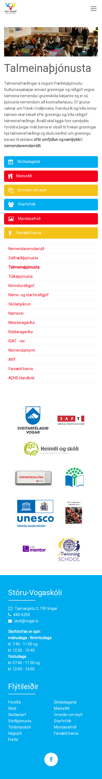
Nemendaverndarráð (26, 249)
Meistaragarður (21, 322)
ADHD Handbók (21, 378)
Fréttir (13, 739)
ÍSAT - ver (16, 341)
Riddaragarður (20, 332)
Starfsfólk (62, 721)
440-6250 (21, 615)
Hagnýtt (15, 733)
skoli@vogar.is (26, 621)
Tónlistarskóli (19, 727)
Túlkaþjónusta (20, 276)
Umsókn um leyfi (68, 714)
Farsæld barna (20, 369)
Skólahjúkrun (19, 304)
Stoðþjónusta (19, 721)
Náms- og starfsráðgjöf (28, 295)
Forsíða (14, 702)
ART (12, 359)
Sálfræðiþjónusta (23, 258)
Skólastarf (17, 714)
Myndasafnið (65, 727)
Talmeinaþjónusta (23, 267)
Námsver (16, 313)
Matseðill (61, 708)
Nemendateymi (21, 350)
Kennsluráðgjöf (21, 285)
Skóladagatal (65, 702)
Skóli (12, 708)
